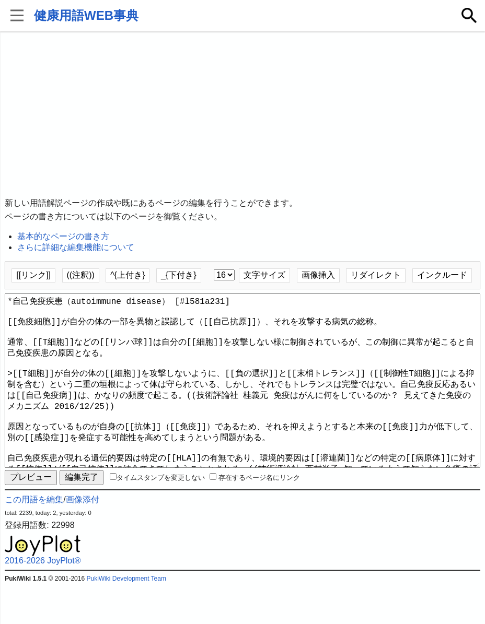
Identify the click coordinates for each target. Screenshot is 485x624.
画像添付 (82, 537)
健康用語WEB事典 (86, 15)
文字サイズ (264, 274)
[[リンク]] (33, 274)
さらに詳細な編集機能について (75, 247)
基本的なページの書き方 (63, 236)
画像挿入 (318, 274)
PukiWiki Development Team (126, 616)
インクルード (442, 274)
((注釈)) (81, 274)
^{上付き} (127, 274)
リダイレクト (376, 274)
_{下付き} (179, 274)
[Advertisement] (242, 115)
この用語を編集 (34, 537)
